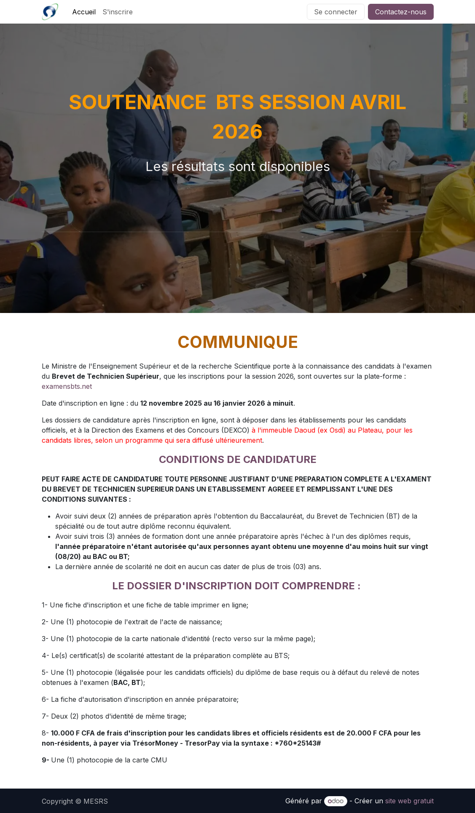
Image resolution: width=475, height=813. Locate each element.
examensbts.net (67, 386)
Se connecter (335, 12)
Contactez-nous (401, 12)
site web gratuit (409, 801)
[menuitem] (84, 11)
